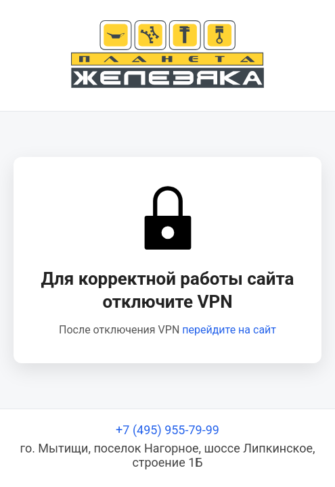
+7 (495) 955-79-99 (167, 430)
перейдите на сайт (229, 329)
